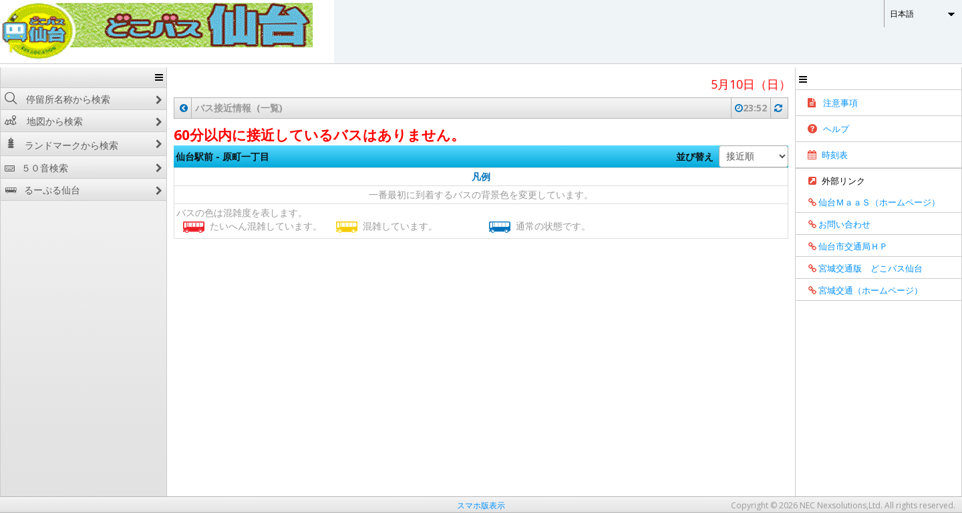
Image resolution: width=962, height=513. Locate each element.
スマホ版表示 (481, 505)
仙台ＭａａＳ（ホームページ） (869, 202)
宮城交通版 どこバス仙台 (861, 268)
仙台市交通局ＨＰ (843, 246)
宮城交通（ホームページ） (861, 290)
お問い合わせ (834, 224)
